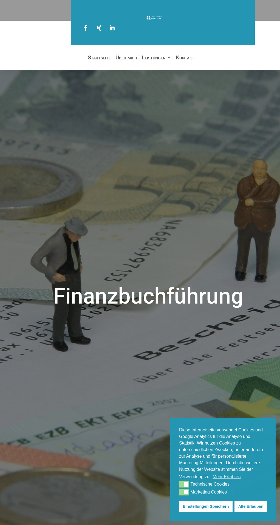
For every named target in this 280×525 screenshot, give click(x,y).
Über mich (126, 58)
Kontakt (185, 58)
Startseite (99, 58)
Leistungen (154, 58)
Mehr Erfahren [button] (227, 476)
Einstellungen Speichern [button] (206, 506)
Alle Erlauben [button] (251, 506)
